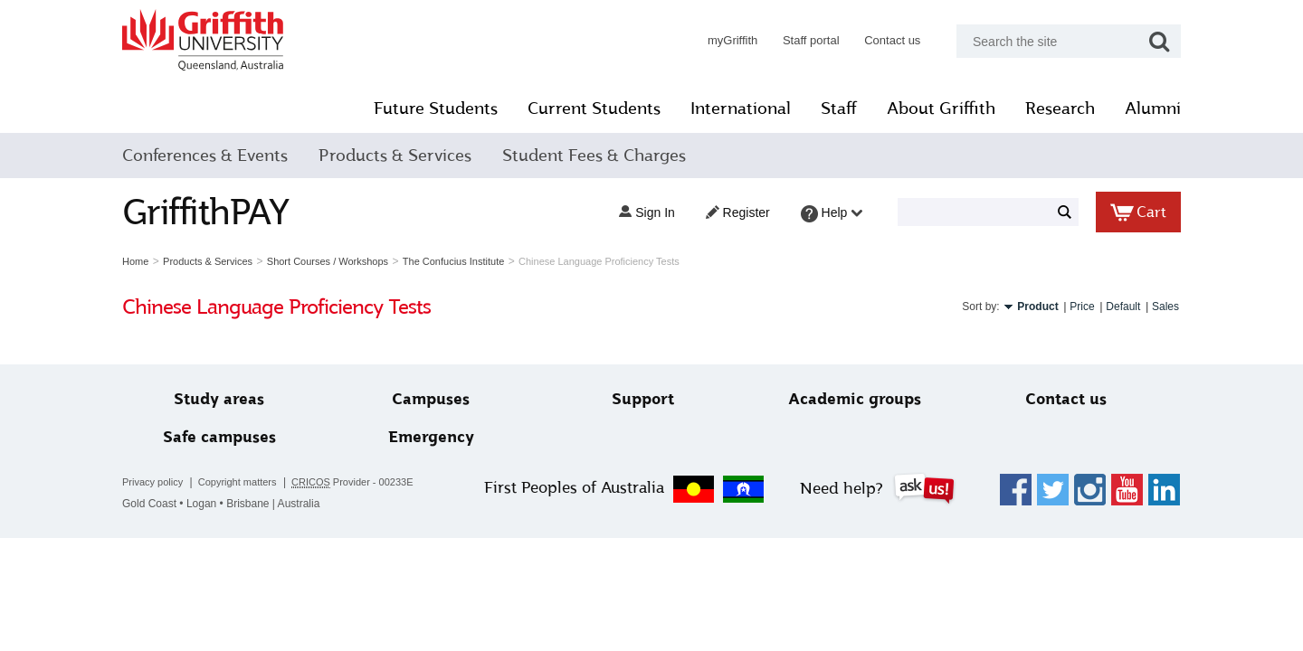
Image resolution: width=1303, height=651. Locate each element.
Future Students (436, 108)
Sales (1165, 306)
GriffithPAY (205, 212)
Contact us (892, 40)
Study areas (219, 399)
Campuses (431, 399)
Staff (839, 108)
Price (1082, 306)
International (740, 108)
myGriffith (732, 40)
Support (643, 399)
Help (832, 213)
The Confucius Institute (454, 261)
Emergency (431, 437)
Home (135, 261)
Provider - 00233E (352, 482)
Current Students (594, 108)
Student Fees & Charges (594, 155)
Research (1060, 108)
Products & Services (395, 155)
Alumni (1153, 108)
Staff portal (811, 40)
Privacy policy (152, 481)
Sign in (646, 212)
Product (1037, 306)
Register (738, 212)
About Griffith (941, 108)
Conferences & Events (205, 155)
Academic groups (854, 399)
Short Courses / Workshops (327, 261)
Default (1123, 306)
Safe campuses (219, 437)
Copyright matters (237, 481)
